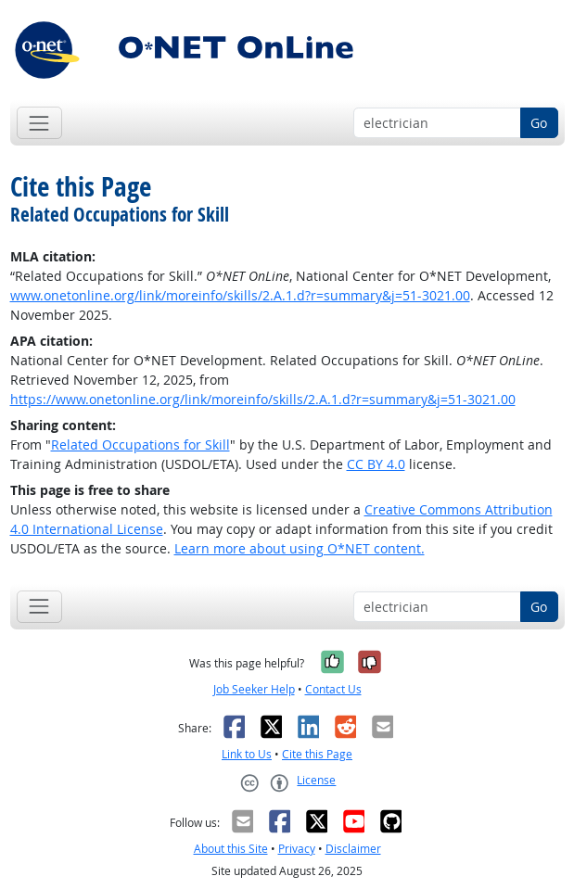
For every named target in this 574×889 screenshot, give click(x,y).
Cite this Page (317, 754)
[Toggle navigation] (39, 123)
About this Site (231, 849)
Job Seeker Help (254, 689)
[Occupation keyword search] (437, 123)
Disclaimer (353, 849)
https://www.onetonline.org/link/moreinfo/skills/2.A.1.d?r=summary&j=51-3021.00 (263, 399)
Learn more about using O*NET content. (299, 548)
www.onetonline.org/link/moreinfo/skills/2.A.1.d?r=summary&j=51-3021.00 (240, 295)
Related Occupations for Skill (140, 444)
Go (538, 123)
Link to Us (247, 754)
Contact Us (333, 689)
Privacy (296, 849)
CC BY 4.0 (376, 464)
